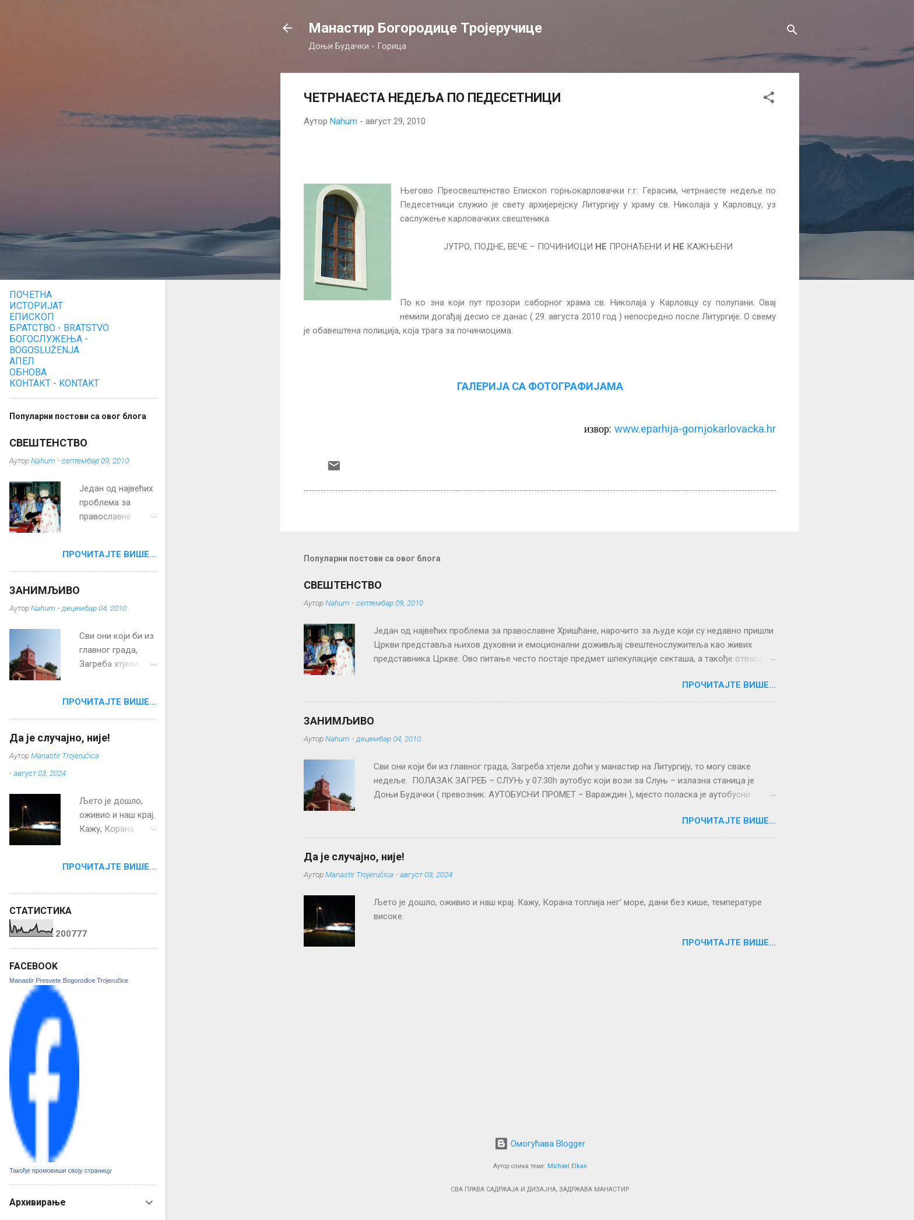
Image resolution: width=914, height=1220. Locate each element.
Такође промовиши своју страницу (60, 1170)
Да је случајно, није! (354, 856)
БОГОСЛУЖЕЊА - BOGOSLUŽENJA (48, 344)
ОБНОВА (28, 372)
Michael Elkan (567, 1166)
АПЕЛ (21, 361)
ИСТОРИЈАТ (36, 305)
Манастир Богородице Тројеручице (425, 28)
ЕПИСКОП (31, 316)
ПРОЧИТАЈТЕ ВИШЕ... (729, 685)
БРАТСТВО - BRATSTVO (59, 327)
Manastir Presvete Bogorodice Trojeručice (68, 980)
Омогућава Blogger (539, 1143)
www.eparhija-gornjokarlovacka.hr (695, 429)
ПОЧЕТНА (30, 294)
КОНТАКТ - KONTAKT (54, 383)
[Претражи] (792, 32)
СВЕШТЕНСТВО (343, 585)
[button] (769, 99)
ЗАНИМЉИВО (339, 721)
